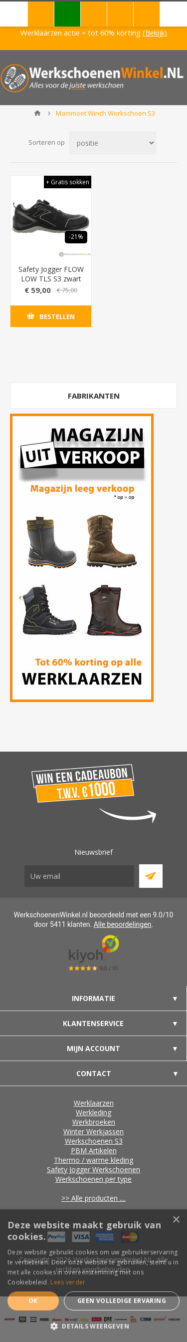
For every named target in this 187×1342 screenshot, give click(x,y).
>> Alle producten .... (93, 1198)
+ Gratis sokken (67, 182)
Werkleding (93, 1112)
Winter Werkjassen (93, 1131)
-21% (76, 236)
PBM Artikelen (94, 1150)
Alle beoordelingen (123, 924)
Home (37, 113)
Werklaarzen (94, 1103)
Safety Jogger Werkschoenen (93, 1169)
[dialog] (93, 1275)
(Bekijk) (155, 33)
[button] (93, 1325)
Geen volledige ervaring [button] (121, 1300)
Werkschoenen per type (93, 1179)
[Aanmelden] (79, 876)
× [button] (176, 1220)
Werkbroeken (93, 1122)
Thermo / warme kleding (93, 1160)
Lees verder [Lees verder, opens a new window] (67, 1282)
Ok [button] (33, 1300)
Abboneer (151, 876)
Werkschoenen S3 (94, 1141)
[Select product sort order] (112, 143)
